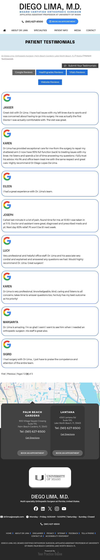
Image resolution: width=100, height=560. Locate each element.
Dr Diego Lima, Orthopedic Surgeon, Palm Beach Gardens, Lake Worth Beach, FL (37, 56)
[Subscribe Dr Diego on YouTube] (64, 508)
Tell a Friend (87, 533)
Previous (11, 374)
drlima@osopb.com (14, 516)
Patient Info (61, 30)
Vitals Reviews (77, 72)
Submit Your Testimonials (82, 65)
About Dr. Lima (19, 30)
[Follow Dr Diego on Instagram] (57, 508)
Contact (91, 30)
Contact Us (36, 536)
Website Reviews (50, 82)
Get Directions (32, 438)
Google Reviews (23, 72)
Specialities (40, 30)
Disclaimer (38, 533)
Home (9, 533)
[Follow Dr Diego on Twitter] (50, 508)
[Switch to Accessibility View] (4, 553)
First (3, 374)
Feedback (73, 533)
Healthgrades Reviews (51, 72)
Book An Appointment (63, 21)
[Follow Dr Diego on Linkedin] (43, 508)
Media (77, 30)
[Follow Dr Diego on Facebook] (36, 508)
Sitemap (61, 533)
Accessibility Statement (57, 536)
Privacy (50, 533)
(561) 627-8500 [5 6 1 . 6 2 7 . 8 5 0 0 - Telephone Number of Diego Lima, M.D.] (34, 21)
